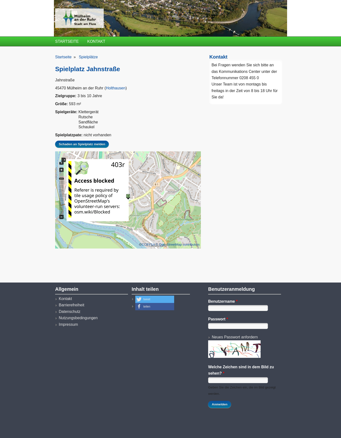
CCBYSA (148, 244)
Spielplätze (88, 57)
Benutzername (223, 301)
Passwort (218, 319)
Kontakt (96, 41)
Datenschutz (69, 311)
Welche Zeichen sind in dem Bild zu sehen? (241, 370)
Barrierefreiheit (71, 305)
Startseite (67, 41)
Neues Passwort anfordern (235, 337)
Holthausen (116, 88)
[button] (154, 299)
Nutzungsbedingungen (78, 318)
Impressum (68, 324)
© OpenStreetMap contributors (178, 244)
